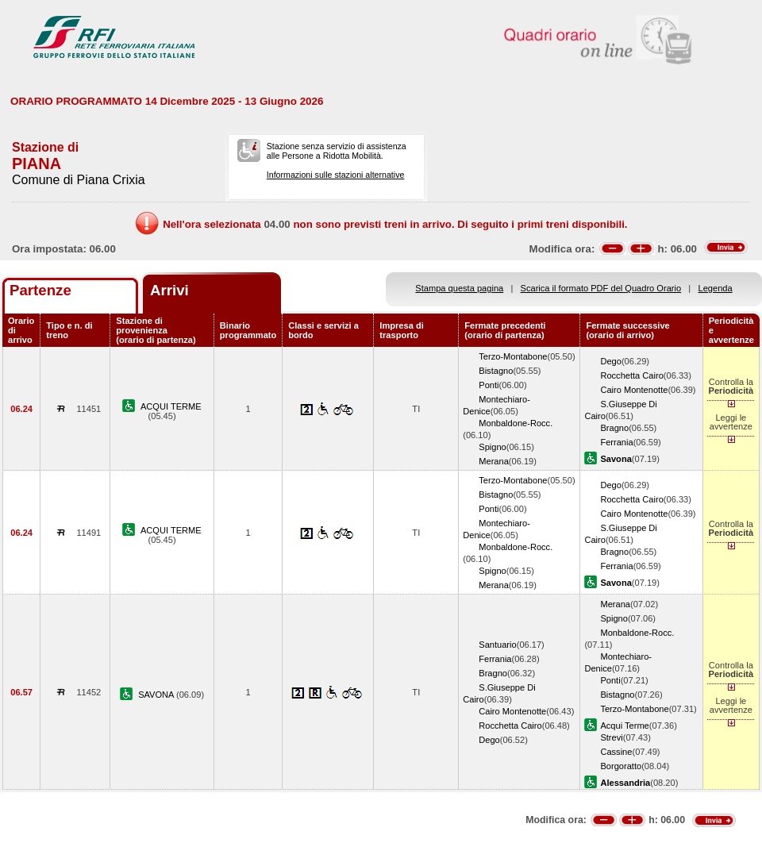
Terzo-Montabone (513, 356)
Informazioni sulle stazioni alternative (336, 174)
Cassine (616, 751)
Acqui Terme (624, 725)
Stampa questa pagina (459, 288)
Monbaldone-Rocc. (515, 423)
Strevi (611, 737)
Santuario (497, 644)
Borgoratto (620, 766)
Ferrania (616, 442)
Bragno (614, 428)
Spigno (492, 447)
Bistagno (496, 370)
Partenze (40, 290)
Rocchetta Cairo (631, 375)
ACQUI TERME (171, 406)
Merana (494, 461)
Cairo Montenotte (634, 390)
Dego (610, 361)
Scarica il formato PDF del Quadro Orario (601, 288)
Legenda (715, 288)
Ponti (488, 385)
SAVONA (157, 694)
